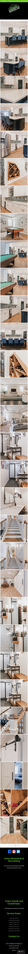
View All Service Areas (14, 930)
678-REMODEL (3, 1)
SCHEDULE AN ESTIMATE (14, 1)
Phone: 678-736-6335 (14, 945)
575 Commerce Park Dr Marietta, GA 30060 (14, 865)
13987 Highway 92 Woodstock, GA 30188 (14, 908)
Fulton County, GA (14, 924)
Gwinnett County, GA (14, 928)
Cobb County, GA (14, 918)
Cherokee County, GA (14, 920)
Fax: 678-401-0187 (14, 948)
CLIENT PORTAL (24, 1)
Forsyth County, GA (14, 926)
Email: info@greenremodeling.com (14, 943)
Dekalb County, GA (14, 922)
